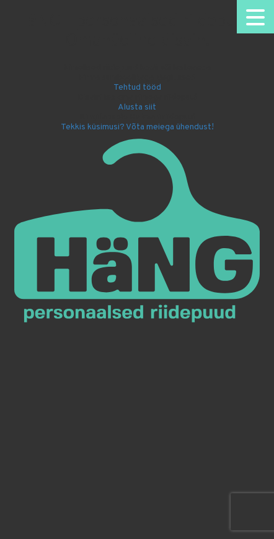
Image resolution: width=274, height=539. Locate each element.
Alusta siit (137, 107)
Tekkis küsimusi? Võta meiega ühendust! (137, 127)
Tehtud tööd (137, 87)
